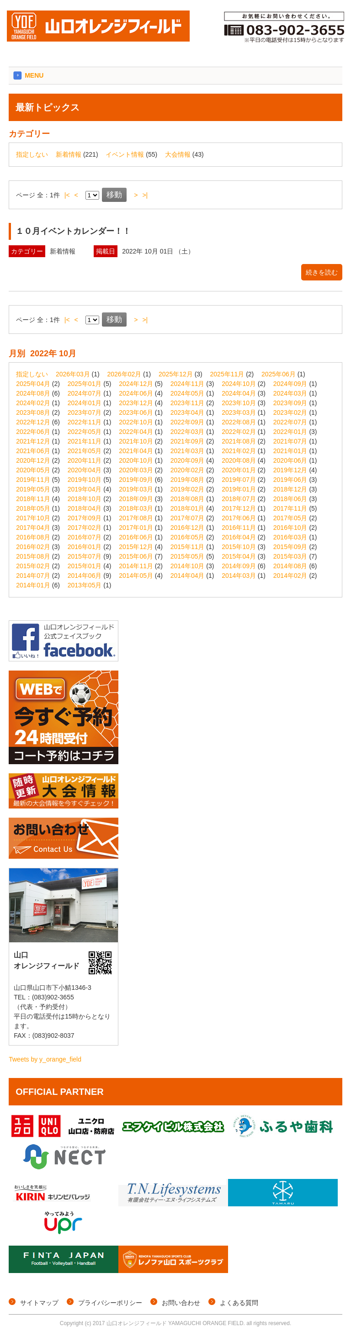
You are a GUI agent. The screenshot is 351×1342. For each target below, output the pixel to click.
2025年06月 (278, 374)
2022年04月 (136, 431)
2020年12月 (33, 460)
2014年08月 (290, 566)
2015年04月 (239, 556)
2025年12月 (176, 374)
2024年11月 (187, 383)
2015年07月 (85, 556)
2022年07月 (290, 422)
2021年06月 (33, 450)
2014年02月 (290, 575)
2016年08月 (33, 537)
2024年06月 (136, 393)
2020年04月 (85, 470)
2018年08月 (187, 498)
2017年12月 (239, 508)
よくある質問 (239, 1302)
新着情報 (68, 154)
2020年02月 (187, 470)
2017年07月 (187, 518)
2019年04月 (85, 489)
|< (67, 195)
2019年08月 (187, 479)
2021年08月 (239, 441)
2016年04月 (239, 537)
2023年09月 (290, 403)
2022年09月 (187, 422)
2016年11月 (239, 527)
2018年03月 (136, 508)
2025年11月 (227, 374)
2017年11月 (290, 508)
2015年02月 (33, 566)
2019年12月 (290, 470)
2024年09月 (290, 383)
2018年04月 (85, 508)
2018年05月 (33, 508)
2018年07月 (239, 498)
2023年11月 (187, 403)
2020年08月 (239, 460)
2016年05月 (187, 537)
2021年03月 (187, 450)
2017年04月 (33, 527)
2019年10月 (85, 479)
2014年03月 (239, 575)
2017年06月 (239, 518)
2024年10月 (239, 383)
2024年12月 (136, 383)
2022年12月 (33, 422)
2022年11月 (85, 422)
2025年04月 (33, 383)
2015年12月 (136, 546)
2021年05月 (85, 450)
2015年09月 (290, 546)
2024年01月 (85, 403)
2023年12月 (136, 403)
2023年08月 (33, 412)
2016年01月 (85, 546)
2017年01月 (136, 527)
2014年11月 (136, 566)
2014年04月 (187, 575)
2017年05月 (290, 518)
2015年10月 (239, 546)
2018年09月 (136, 498)
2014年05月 (136, 575)
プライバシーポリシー (110, 1302)
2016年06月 (136, 537)
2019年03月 (136, 489)
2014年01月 (33, 585)
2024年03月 (290, 393)
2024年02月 (33, 403)
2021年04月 (136, 450)
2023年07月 (85, 412)
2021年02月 (239, 450)
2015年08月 (33, 556)
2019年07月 (239, 479)
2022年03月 (187, 431)
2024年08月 (33, 393)
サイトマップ (39, 1302)
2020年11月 (85, 460)
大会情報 (178, 154)
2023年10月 (239, 403)
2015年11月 (187, 546)
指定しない (32, 154)
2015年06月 (136, 556)
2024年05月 (187, 393)
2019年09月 (136, 479)
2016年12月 (187, 527)
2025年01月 (85, 383)
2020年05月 (33, 470)
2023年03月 (239, 412)
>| (145, 195)
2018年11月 (33, 498)
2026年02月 (124, 374)
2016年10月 (290, 527)
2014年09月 (239, 566)
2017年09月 (85, 518)
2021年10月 (136, 441)
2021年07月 (290, 441)
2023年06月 (136, 412)
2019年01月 (239, 489)
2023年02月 (290, 412)
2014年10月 (187, 566)
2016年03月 (290, 537)
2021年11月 (85, 441)
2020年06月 (290, 460)
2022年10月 (136, 422)
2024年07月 (85, 393)
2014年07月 (33, 575)
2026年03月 (73, 374)
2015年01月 (85, 566)
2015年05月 (187, 556)
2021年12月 (33, 441)
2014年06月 (85, 575)
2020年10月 (136, 460)
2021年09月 (187, 441)
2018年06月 (290, 498)
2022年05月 (85, 431)
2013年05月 (85, 585)
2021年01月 (290, 450)
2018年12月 (290, 489)
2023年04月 (187, 412)
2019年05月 (33, 489)
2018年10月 (85, 498)
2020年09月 (187, 460)
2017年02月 (85, 527)
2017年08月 (136, 518)
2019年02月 (187, 489)
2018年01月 (187, 508)
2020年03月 (136, 470)
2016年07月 (85, 537)
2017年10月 (33, 518)
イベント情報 (125, 154)
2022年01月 (290, 431)
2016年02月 (33, 546)
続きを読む (322, 272)
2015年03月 (290, 556)
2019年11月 (33, 479)
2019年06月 (290, 479)
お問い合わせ (181, 1302)
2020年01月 (239, 470)
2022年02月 (239, 431)
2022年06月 (33, 431)
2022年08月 (239, 422)
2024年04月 (239, 393)
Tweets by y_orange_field (45, 1059)
